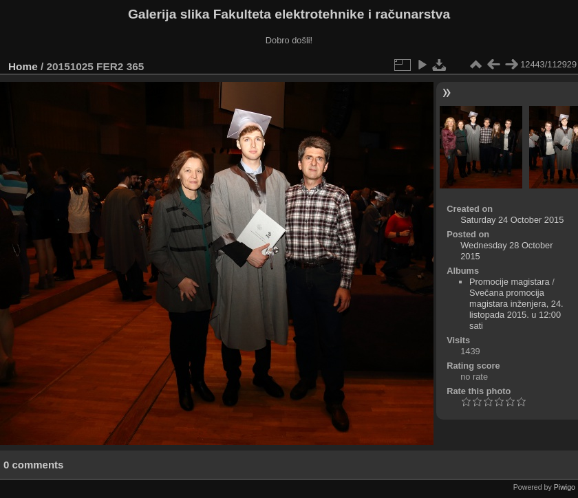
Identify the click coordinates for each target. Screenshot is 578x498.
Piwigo (564, 487)
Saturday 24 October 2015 (512, 220)
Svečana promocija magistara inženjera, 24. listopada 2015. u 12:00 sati (516, 309)
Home (23, 66)
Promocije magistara (509, 282)
